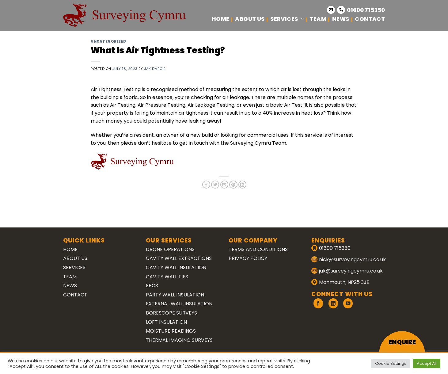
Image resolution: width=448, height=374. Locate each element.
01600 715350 (366, 10)
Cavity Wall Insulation (176, 267)
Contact (370, 19)
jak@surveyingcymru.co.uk (351, 270)
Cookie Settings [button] (390, 363)
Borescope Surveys (171, 312)
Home (220, 19)
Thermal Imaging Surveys (179, 340)
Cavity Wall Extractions (179, 258)
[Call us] (341, 10)
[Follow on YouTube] (348, 303)
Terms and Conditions (258, 249)
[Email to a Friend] (224, 185)
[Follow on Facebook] (318, 303)
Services (287, 19)
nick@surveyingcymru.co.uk (352, 259)
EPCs (152, 285)
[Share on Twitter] (215, 185)
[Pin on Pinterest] (233, 185)
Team (318, 19)
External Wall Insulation (179, 303)
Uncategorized (108, 41)
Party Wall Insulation (175, 294)
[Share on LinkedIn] (242, 185)
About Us (249, 19)
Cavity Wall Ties (167, 276)
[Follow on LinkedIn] (333, 303)
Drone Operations (170, 249)
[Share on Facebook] (206, 185)
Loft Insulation (166, 322)
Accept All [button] (427, 363)
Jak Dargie (155, 68)
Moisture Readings (171, 330)
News (340, 19)
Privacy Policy (248, 258)
